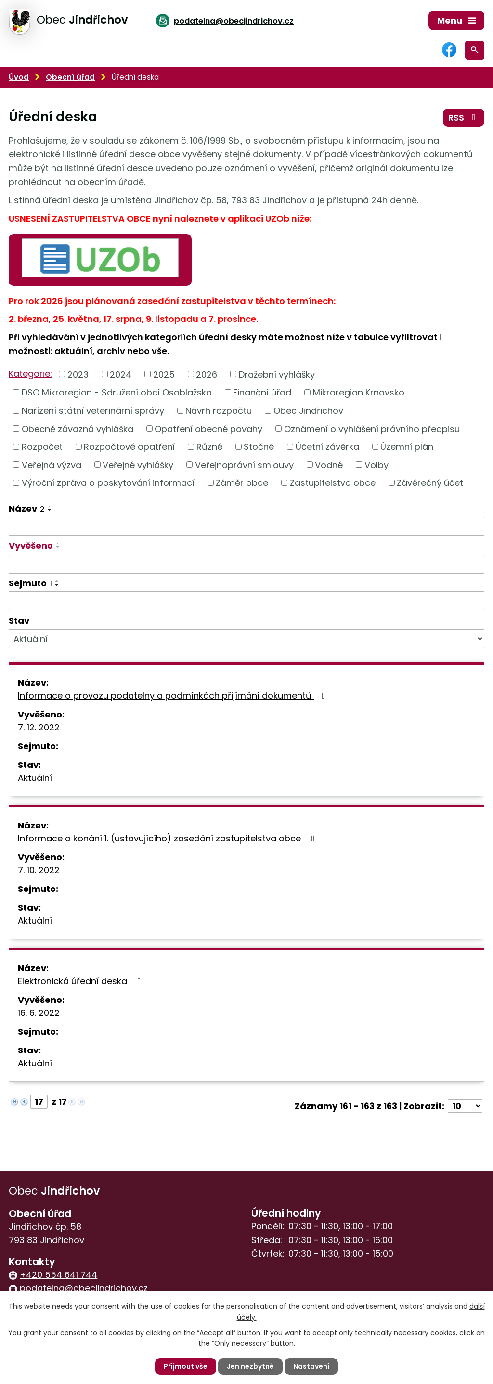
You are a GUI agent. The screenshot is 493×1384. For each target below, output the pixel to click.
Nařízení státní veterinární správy (93, 411)
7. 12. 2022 (39, 727)
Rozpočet (42, 447)
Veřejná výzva (51, 464)
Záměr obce (242, 483)
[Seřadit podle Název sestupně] (50, 510)
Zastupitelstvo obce (333, 483)
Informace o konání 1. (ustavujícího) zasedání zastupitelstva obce (168, 838)
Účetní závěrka (327, 447)
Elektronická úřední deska (81, 981)
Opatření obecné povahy (208, 428)
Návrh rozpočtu (218, 411)
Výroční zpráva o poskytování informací (108, 483)
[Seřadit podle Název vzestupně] (50, 506)
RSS (464, 117)
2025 (164, 374)
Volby (376, 464)
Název (27, 509)
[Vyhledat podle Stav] (246, 638)
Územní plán (406, 447)
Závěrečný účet (430, 483)
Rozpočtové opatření (129, 447)
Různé (209, 447)
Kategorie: (30, 374)
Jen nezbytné (250, 1366)
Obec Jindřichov (308, 411)
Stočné (259, 447)
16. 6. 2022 (39, 1013)
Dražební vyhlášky (277, 374)
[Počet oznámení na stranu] (465, 1106)
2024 (120, 374)
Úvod (19, 77)
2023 (78, 374)
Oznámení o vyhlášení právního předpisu (372, 428)
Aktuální (35, 778)
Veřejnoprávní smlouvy (244, 464)
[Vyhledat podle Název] (246, 526)
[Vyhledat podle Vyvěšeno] (246, 564)
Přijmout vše (186, 1366)
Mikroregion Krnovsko (358, 392)
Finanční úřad (262, 392)
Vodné (329, 464)
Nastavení (311, 1366)
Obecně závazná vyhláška (77, 428)
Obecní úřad (70, 77)
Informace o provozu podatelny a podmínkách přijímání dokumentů (173, 696)
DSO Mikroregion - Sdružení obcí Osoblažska (117, 392)
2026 (206, 374)
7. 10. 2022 (39, 870)
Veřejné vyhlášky (138, 464)
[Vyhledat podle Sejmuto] (246, 600)
